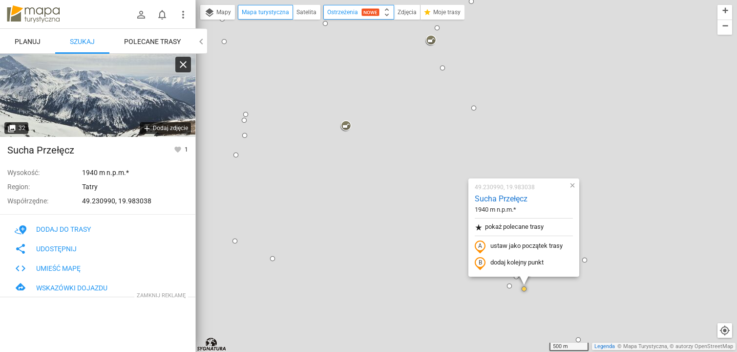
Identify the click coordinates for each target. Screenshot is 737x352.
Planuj (28, 41)
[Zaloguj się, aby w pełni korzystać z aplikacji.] (178, 149)
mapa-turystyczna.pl (33, 14)
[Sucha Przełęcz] (97, 95)
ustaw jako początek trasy (461, 133)
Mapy (217, 12)
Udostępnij (46, 249)
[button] (214, 145)
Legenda (604, 346)
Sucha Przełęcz (443, 85)
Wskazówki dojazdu (61, 288)
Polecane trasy (152, 41)
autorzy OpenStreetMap (704, 346)
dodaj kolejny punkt (451, 150)
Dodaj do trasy (53, 229)
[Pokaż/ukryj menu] (183, 14)
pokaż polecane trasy (451, 114)
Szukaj (82, 41)
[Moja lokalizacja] (724, 330)
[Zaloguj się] (141, 14)
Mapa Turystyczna (645, 346)
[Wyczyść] (183, 64)
